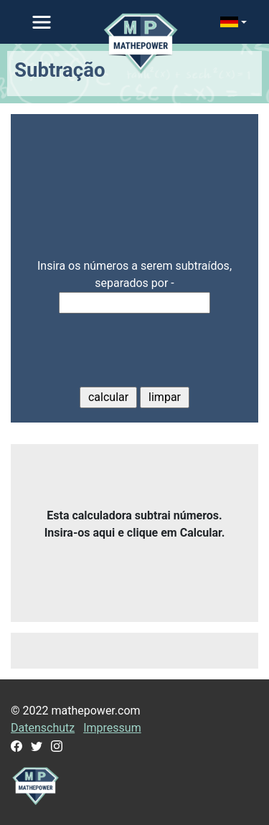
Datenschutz (43, 728)
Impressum (112, 728)
